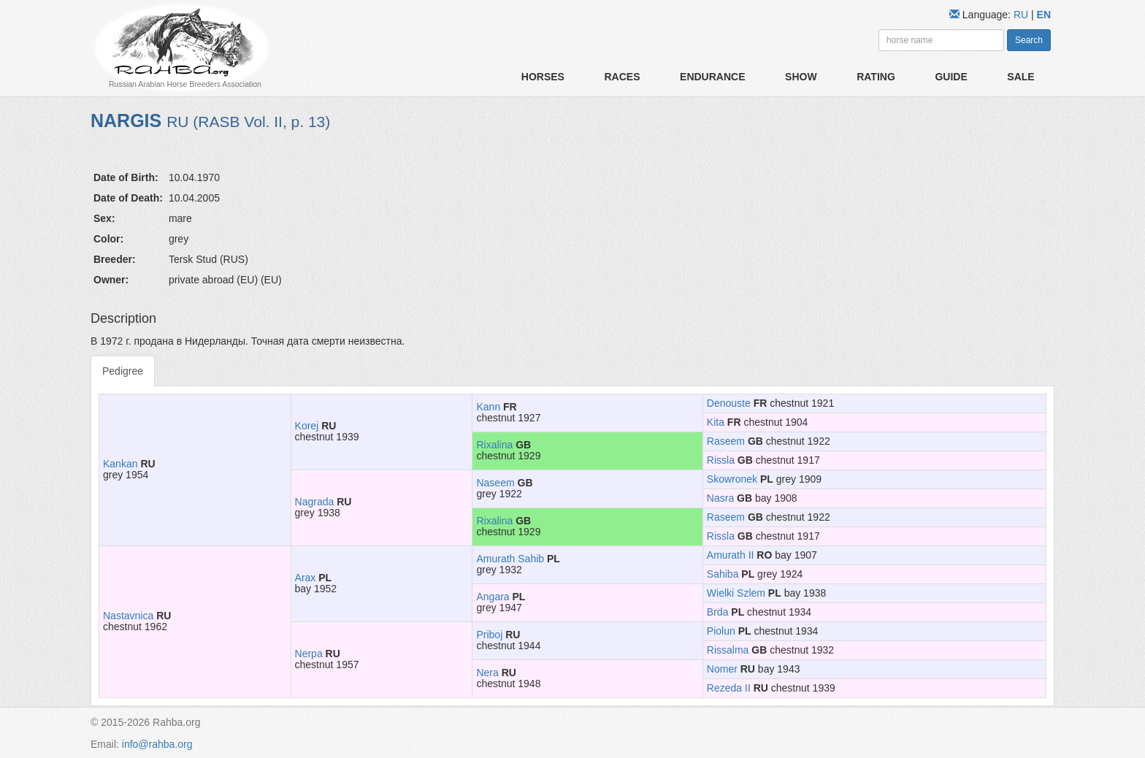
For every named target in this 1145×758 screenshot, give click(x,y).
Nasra (720, 498)
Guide (951, 77)
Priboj (489, 634)
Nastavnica (128, 615)
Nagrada (314, 502)
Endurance (712, 77)
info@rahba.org (157, 744)
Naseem (495, 483)
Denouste (729, 403)
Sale (1020, 77)
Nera (487, 672)
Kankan (120, 464)
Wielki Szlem (736, 593)
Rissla (721, 460)
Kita (715, 422)
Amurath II (730, 555)
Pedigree (122, 371)
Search (1029, 40)
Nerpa (309, 653)
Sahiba (723, 574)
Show (801, 77)
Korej (307, 426)
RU (1022, 14)
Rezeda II (729, 688)
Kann (488, 407)
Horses (542, 77)
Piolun (721, 631)
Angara (492, 596)
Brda (718, 612)
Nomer (722, 669)
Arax (305, 577)
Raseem (726, 441)
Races (622, 77)
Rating (876, 77)
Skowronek (732, 479)
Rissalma (728, 650)
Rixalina (494, 445)
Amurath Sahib (510, 558)
